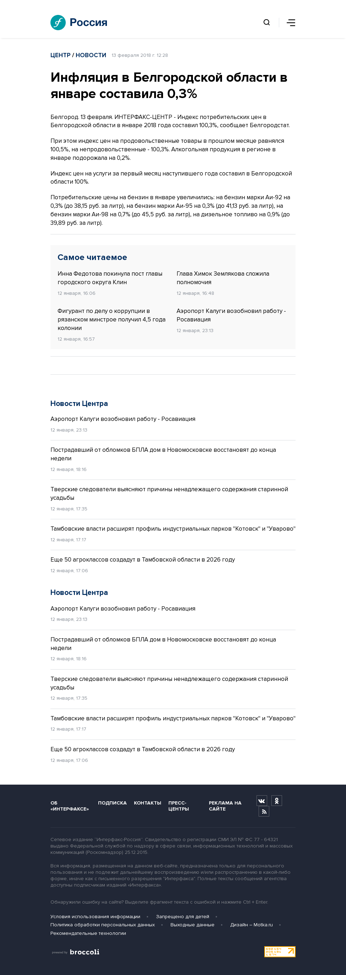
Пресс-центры (178, 806)
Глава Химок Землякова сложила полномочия (223, 278)
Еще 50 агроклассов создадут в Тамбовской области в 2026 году (142, 559)
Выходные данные (193, 925)
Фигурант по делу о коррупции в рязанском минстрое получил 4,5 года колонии (112, 319)
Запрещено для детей (182, 917)
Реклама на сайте (225, 806)
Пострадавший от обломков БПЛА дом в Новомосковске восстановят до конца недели (163, 454)
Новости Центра (79, 403)
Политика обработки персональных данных (102, 925)
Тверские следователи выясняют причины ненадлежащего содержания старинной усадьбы (169, 494)
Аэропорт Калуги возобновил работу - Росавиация (231, 315)
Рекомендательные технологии (88, 933)
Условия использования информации (95, 917)
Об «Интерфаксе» (69, 806)
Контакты (147, 803)
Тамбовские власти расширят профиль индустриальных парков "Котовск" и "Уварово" (173, 528)
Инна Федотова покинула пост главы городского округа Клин (110, 278)
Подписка (112, 803)
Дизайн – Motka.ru (251, 925)
